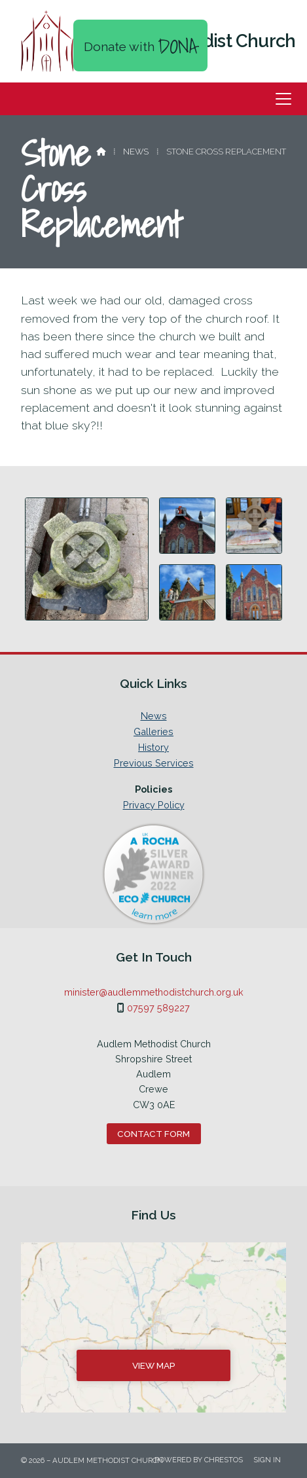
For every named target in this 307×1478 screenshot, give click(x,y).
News (136, 151)
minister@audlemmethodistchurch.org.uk (154, 992)
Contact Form (153, 1133)
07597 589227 (158, 1007)
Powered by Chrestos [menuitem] (198, 1459)
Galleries (153, 732)
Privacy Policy (154, 805)
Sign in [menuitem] (267, 1459)
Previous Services (154, 763)
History (153, 747)
